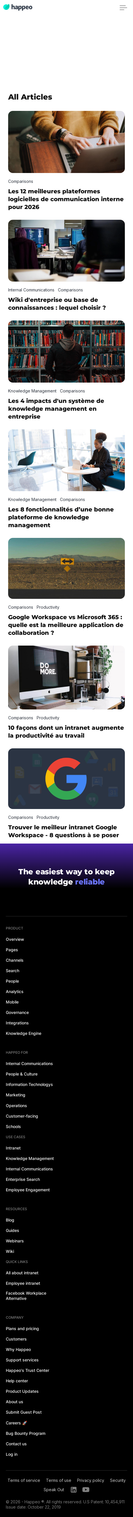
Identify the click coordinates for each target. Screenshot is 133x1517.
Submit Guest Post (24, 1412)
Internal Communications (29, 1063)
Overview (15, 939)
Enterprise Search (23, 1179)
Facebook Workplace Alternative (26, 1296)
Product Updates (22, 1391)
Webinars (15, 1240)
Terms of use (58, 1480)
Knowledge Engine (23, 1033)
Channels (15, 960)
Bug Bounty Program (25, 1433)
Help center (17, 1380)
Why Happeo (18, 1349)
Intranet (13, 1147)
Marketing (15, 1094)
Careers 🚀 (16, 1422)
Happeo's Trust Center (27, 1370)
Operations (16, 1105)
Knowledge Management (30, 1158)
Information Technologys (29, 1084)
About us (14, 1401)
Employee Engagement (28, 1189)
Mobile (12, 1001)
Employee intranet (23, 1283)
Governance (17, 1012)
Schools (13, 1126)
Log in (11, 1454)
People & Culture (22, 1073)
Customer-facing (22, 1116)
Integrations (17, 1022)
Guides (12, 1230)
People (12, 981)
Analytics (15, 991)
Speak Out (54, 1489)
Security (118, 1480)
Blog (10, 1219)
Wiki (10, 1251)
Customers (16, 1338)
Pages (12, 949)
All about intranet (22, 1272)
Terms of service (24, 1480)
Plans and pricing (22, 1328)
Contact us (16, 1443)
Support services (22, 1359)
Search (12, 970)
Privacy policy (90, 1480)
